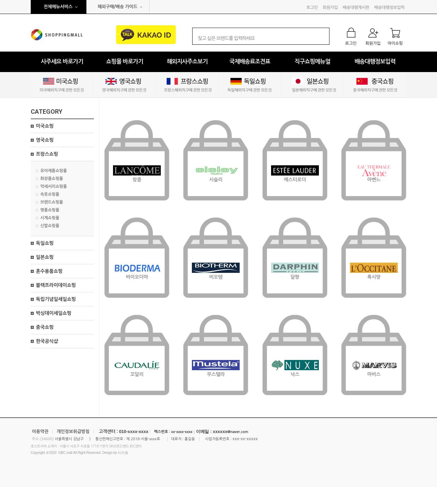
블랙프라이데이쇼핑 (56, 285)
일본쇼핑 (45, 257)
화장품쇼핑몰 (51, 179)
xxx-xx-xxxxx (245, 438)
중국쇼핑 (45, 327)
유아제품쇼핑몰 (53, 171)
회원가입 (330, 7)
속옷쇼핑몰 (49, 194)
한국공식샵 (47, 341)
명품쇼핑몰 (49, 210)
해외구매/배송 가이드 (118, 6)
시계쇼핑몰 (49, 218)
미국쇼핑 (45, 126)
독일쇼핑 (45, 243)
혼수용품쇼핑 (49, 271)
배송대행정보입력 (389, 7)
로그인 (312, 7)
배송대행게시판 (356, 7)
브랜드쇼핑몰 (51, 202)
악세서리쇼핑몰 (53, 186)
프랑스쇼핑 (47, 154)
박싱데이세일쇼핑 (53, 313)
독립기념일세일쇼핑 (56, 299)
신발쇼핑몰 (49, 226)
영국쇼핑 (45, 140)
